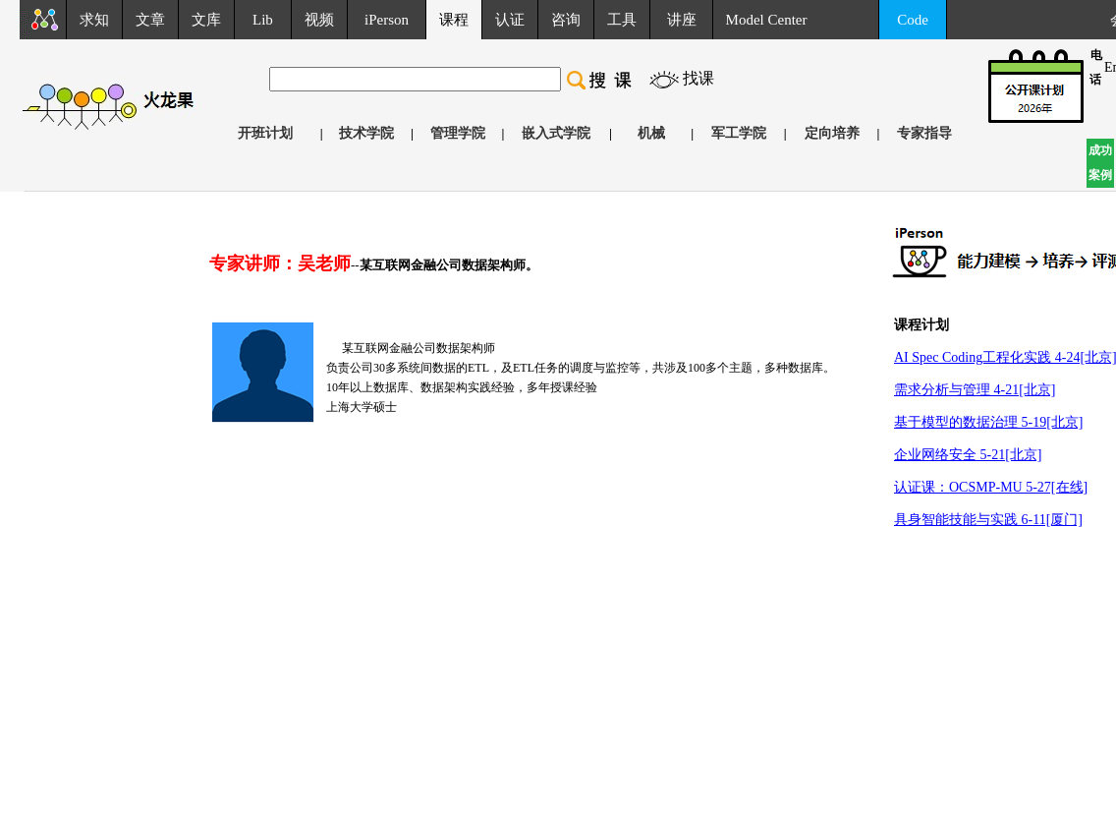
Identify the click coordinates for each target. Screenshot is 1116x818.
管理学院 (457, 133)
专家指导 (924, 133)
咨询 (566, 20)
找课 (698, 78)
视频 (319, 20)
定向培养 (832, 133)
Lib (262, 20)
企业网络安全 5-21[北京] (968, 454)
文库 (206, 20)
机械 (651, 133)
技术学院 (366, 133)
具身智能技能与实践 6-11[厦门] (988, 519)
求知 (94, 20)
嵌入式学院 (556, 133)
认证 (510, 20)
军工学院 (738, 133)
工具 (622, 20)
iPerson (386, 20)
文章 (150, 20)
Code (912, 20)
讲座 (682, 20)
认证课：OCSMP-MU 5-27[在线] (991, 487)
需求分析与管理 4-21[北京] (975, 389)
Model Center (767, 20)
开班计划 (265, 133)
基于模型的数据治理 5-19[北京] (989, 422)
